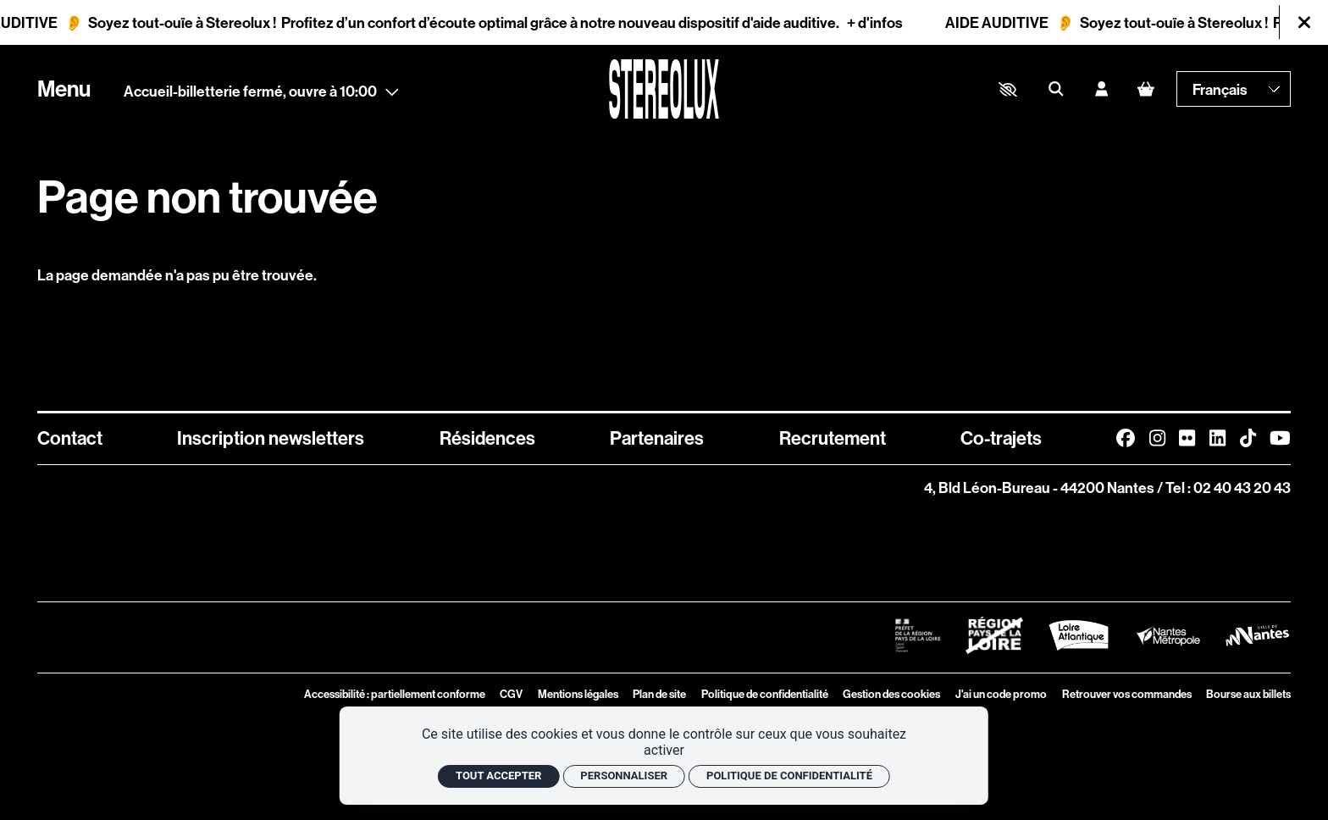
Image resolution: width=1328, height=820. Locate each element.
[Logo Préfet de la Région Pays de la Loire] (918, 635)
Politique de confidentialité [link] (789, 775)
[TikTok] (1248, 438)
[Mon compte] (1101, 89)
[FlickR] (1187, 438)
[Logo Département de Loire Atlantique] (1078, 635)
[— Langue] (1233, 89)
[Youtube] (1280, 438)
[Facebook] (1125, 438)
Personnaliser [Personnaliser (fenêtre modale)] (623, 775)
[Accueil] (664, 89)
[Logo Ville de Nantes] (1257, 635)
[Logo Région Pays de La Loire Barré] (994, 635)
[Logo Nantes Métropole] (1168, 635)
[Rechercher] (1055, 89)
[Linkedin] (1217, 438)
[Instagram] (1157, 438)
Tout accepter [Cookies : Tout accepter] (498, 775)
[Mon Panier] (1146, 89)
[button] (1007, 89)
